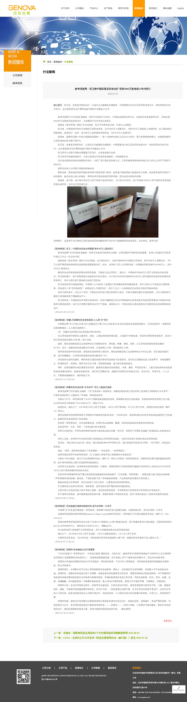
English (180, 8)
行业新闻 (68, 62)
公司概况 (79, 8)
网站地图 (167, 8)
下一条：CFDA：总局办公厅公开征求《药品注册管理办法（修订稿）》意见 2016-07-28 (101, 638)
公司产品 (63, 668)
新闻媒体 (139, 8)
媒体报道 (17, 83)
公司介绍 (46, 668)
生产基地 (108, 8)
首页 (49, 62)
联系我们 (153, 8)
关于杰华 (65, 8)
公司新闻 (17, 75)
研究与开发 (123, 8)
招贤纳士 (79, 668)
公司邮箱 (95, 668)
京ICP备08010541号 (49, 679)
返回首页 (112, 668)
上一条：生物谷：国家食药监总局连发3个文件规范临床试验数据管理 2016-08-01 (97, 633)
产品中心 (94, 8)
